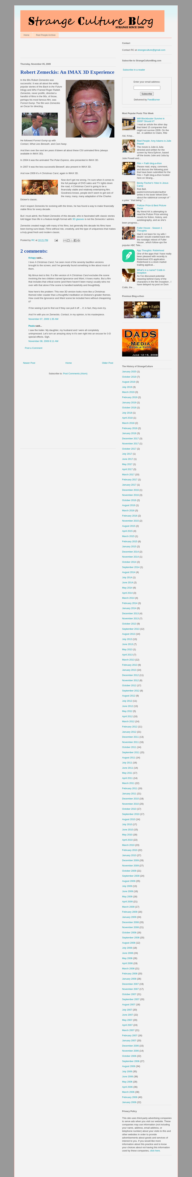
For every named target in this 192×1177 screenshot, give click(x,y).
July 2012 (127, 701)
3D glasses (78, 219)
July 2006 (127, 1071)
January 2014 (129, 608)
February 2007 (129, 1035)
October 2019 (129, 376)
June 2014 (127, 582)
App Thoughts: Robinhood (150, 250)
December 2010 (130, 798)
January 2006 (129, 1102)
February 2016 (129, 515)
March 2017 (128, 474)
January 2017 (129, 484)
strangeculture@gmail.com (151, 50)
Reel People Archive (45, 35)
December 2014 (130, 551)
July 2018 (127, 412)
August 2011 (128, 757)
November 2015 (130, 520)
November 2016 (130, 495)
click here (155, 1150)
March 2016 (128, 510)
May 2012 (127, 711)
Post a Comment (33, 348)
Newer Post (29, 363)
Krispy (32, 257)
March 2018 (128, 423)
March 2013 (128, 659)
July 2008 (127, 947)
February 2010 (129, 850)
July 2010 (127, 824)
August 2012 (128, 695)
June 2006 (127, 1076)
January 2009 (129, 917)
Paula (31, 325)
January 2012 (129, 731)
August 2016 (128, 505)
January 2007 (129, 1040)
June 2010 (127, 829)
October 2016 (129, 500)
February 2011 (129, 788)
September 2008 (130, 937)
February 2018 (129, 428)
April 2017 (127, 469)
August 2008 (128, 942)
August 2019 (128, 381)
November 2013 (130, 618)
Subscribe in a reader (134, 69)
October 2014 (129, 562)
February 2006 (129, 1097)
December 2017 (130, 438)
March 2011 (128, 783)
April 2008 (127, 963)
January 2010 (129, 855)
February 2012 (129, 726)
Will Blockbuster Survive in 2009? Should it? (150, 120)
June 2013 (127, 644)
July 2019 (127, 387)
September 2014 (130, 567)
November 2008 (130, 927)
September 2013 (130, 629)
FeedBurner (154, 99)
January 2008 (129, 978)
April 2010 (127, 839)
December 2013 (130, 613)
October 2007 (129, 994)
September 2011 (130, 752)
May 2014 (127, 587)
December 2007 (130, 984)
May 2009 (127, 896)
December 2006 (130, 1045)
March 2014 (128, 598)
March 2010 (128, 845)
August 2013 (128, 634)
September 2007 (130, 999)
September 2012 (130, 690)
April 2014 (127, 593)
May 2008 (127, 958)
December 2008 (130, 922)
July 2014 (127, 577)
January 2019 (129, 402)
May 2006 (127, 1081)
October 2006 (129, 1056)
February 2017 (129, 479)
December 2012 (130, 675)
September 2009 (130, 875)
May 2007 (127, 1020)
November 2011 (130, 742)
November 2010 (130, 803)
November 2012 (130, 680)
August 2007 (128, 1004)
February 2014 (129, 603)
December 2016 (130, 490)
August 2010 (128, 819)
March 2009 (128, 906)
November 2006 (130, 1050)
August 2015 (128, 526)
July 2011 (127, 762)
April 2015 (127, 531)
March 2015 (128, 536)
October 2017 (129, 448)
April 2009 (127, 901)
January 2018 (129, 433)
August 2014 (128, 572)
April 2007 (127, 1025)
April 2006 (127, 1087)
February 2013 (129, 665)
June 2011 (127, 767)
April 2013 (127, 654)
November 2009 (130, 865)
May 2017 (127, 464)
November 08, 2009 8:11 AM (43, 341)
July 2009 (127, 886)
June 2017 (127, 459)
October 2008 (129, 932)
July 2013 (127, 639)
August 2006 (128, 1066)
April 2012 (127, 716)
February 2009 (129, 911)
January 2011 (129, 793)
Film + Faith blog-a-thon (149, 163)
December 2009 (130, 860)
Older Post (107, 363)
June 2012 (127, 706)
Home (26, 35)
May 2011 (127, 773)
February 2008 (129, 973)
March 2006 (128, 1092)
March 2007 (128, 1030)
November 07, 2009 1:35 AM (43, 319)
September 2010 (130, 814)
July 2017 (127, 453)
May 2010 (127, 834)
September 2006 (130, 1061)
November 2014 (130, 556)
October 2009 (129, 870)
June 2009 (127, 891)
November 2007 (130, 989)
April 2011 (127, 778)
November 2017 (130, 443)
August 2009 (128, 881)
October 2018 (129, 407)
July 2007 (127, 1009)
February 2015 (129, 541)
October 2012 (129, 685)
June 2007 (127, 1014)
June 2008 (127, 953)
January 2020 (129, 371)
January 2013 (129, 670)
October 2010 (129, 809)
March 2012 (128, 721)
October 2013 (129, 623)
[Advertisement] (62, 48)
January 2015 (129, 546)
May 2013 (127, 649)
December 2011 (130, 737)
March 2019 (128, 392)
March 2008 (128, 968)
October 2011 (129, 747)
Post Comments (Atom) (75, 373)
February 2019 (129, 397)
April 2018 (127, 417)
